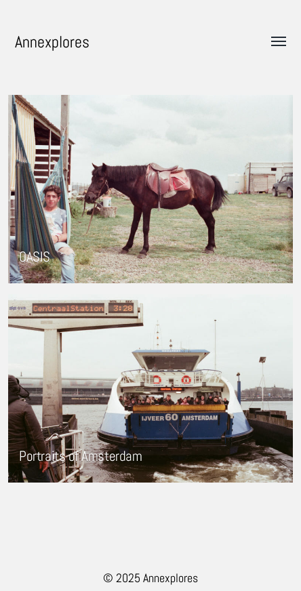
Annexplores (52, 41)
